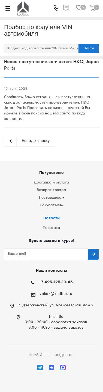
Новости (51, 218)
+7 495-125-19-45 (56, 282)
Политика (51, 228)
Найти (89, 48)
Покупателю (51, 173)
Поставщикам (51, 198)
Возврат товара (51, 190)
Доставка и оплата (51, 183)
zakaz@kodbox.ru (56, 294)
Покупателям (51, 205)
